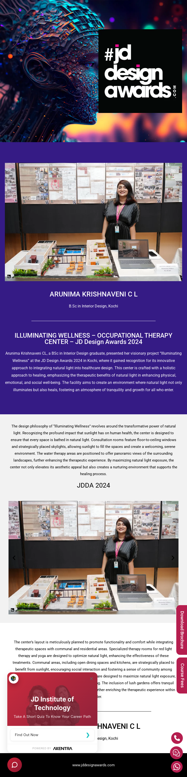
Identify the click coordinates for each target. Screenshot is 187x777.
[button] (14, 558)
